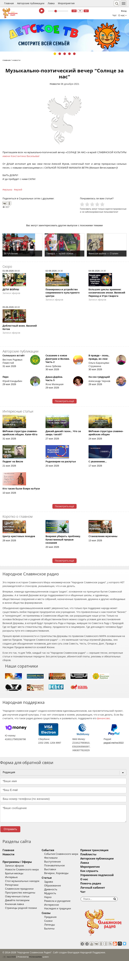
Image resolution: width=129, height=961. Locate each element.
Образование (52, 885)
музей (18, 189)
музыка (8, 189)
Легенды (49, 924)
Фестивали (51, 857)
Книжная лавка (14, 904)
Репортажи (11, 885)
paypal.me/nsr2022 (114, 742)
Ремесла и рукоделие (57, 901)
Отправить (10, 829)
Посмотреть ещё (64, 401)
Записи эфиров (14, 865)
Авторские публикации (30, 3)
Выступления (52, 861)
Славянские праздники (19, 888)
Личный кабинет (92, 887)
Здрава (48, 881)
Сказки (48, 921)
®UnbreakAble (35, 957)
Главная (9, 3)
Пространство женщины (20, 892)
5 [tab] (74, 54)
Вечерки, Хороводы (56, 873)
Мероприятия (66, 3)
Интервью (11, 877)
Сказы (46, 913)
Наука (47, 897)
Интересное (51, 904)
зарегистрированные (115, 209)
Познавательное (54, 865)
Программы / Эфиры (17, 862)
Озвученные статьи (17, 896)
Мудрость (50, 893)
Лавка (51, 3)
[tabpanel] (64, 35)
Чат (114, 15)
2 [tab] (59, 54)
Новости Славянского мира (22, 869)
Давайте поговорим (17, 900)
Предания (50, 917)
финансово (103, 718)
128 (74, 11)
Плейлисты (88, 854)
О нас (84, 879)
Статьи (47, 877)
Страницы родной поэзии (21, 908)
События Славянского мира (61, 854)
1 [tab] (55, 54)
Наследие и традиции (57, 908)
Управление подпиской (97, 875)
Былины (49, 928)
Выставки (50, 869)
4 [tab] (69, 54)
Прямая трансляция (94, 850)
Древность (50, 889)
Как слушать (89, 871)
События (48, 850)
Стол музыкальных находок (22, 881)
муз (86, 11)
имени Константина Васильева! (21, 156)
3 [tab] (64, 54)
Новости (55, 84)
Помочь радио (90, 883)
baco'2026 (9, 957)
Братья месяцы (14, 873)
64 (80, 11)
